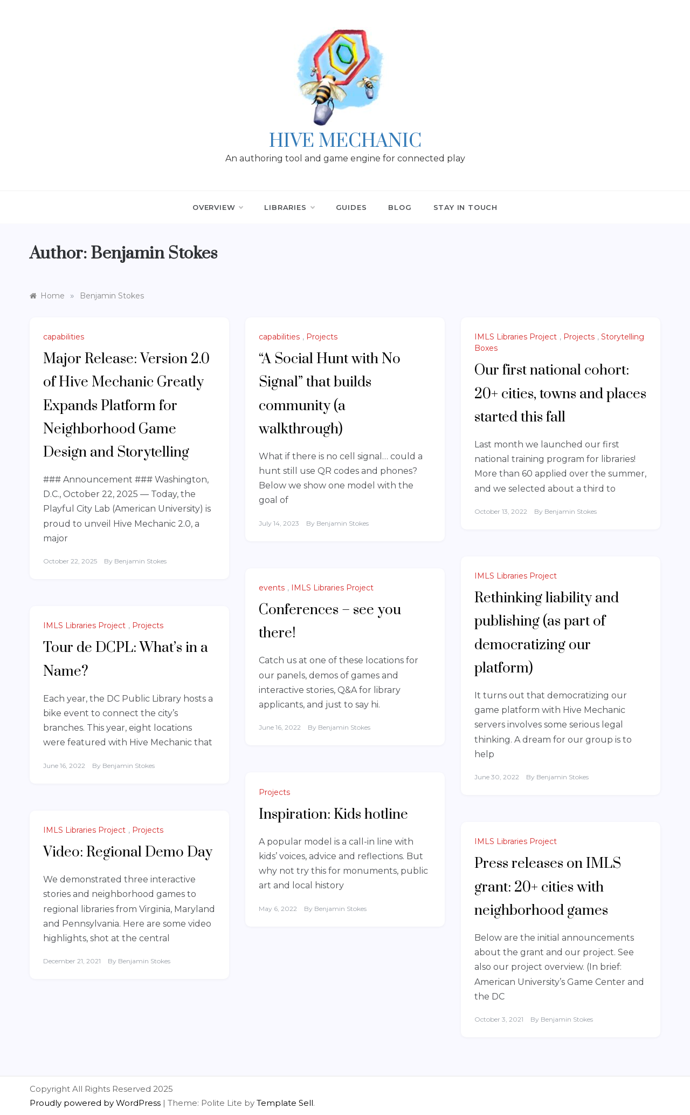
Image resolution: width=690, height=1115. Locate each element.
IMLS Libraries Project (515, 337)
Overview (217, 207)
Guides (351, 207)
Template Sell (285, 1103)
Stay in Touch (465, 207)
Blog (399, 207)
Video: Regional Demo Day (127, 852)
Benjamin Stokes (140, 561)
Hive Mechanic (345, 141)
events (272, 588)
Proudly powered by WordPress (96, 1103)
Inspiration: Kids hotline (333, 815)
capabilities (63, 337)
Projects (321, 337)
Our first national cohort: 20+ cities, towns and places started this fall (560, 394)
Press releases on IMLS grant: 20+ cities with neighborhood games (547, 887)
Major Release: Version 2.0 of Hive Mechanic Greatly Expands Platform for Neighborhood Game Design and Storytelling (126, 405)
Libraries (289, 207)
